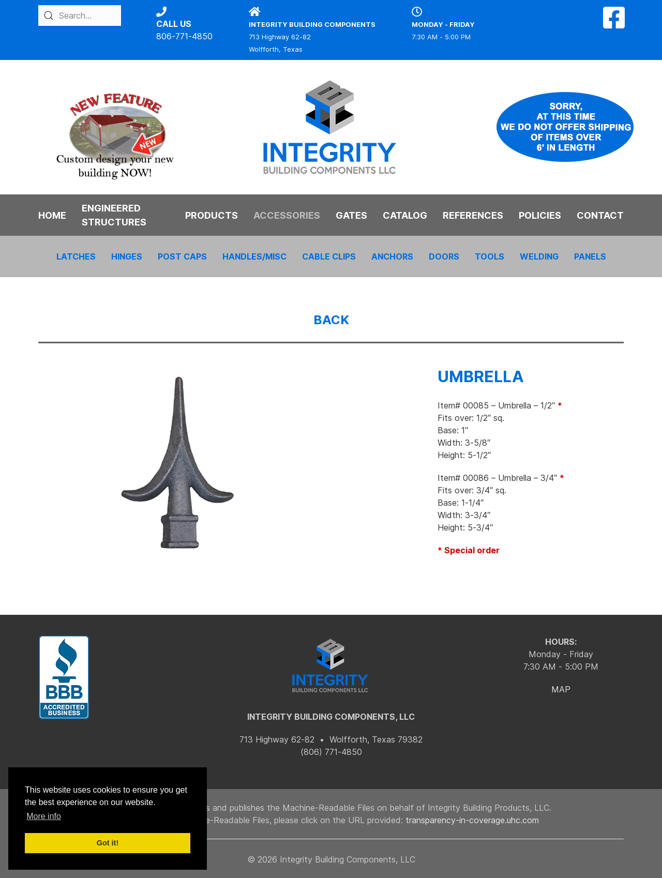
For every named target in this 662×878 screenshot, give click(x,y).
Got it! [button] (107, 843)
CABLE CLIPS (329, 256)
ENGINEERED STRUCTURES (114, 215)
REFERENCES (473, 215)
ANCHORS (392, 256)
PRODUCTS (211, 215)
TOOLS (489, 256)
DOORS (444, 256)
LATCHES (76, 256)
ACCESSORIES (286, 215)
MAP (560, 689)
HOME (52, 215)
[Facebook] (614, 24)
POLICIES (540, 215)
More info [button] (43, 816)
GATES (351, 215)
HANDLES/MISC (254, 256)
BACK (331, 319)
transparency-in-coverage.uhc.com (472, 820)
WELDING (539, 256)
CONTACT (600, 215)
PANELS (590, 256)
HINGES (126, 256)
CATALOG (405, 215)
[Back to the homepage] (331, 127)
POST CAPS (182, 256)
